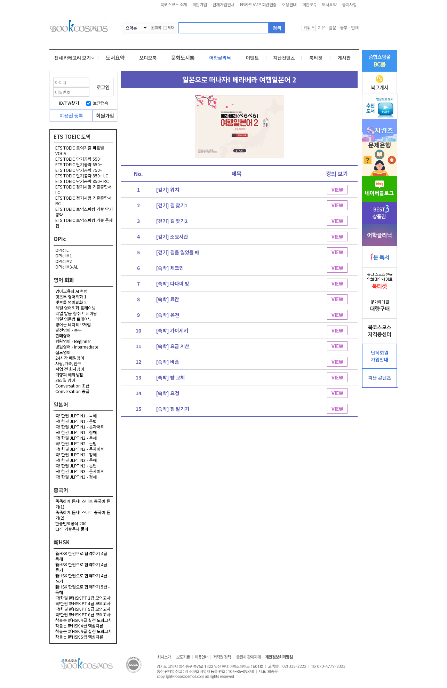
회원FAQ (309, 4)
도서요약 (329, 4)
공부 (344, 27)
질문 (332, 27)
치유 (321, 27)
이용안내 (289, 4)
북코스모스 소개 (173, 4)
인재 (355, 27)
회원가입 (199, 4)
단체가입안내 (223, 4)
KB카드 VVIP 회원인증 (258, 4)
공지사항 (349, 4)
